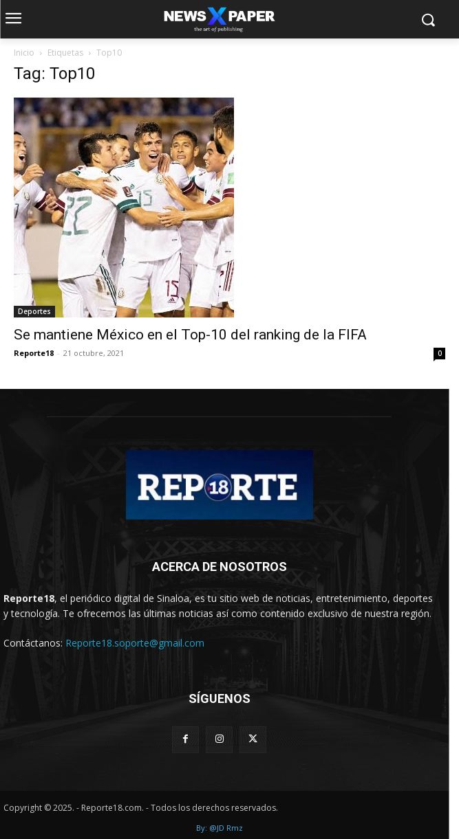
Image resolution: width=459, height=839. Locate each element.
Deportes (34, 311)
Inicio (24, 52)
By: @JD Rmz (219, 828)
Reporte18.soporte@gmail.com (134, 642)
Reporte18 (34, 353)
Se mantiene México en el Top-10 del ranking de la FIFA (190, 334)
